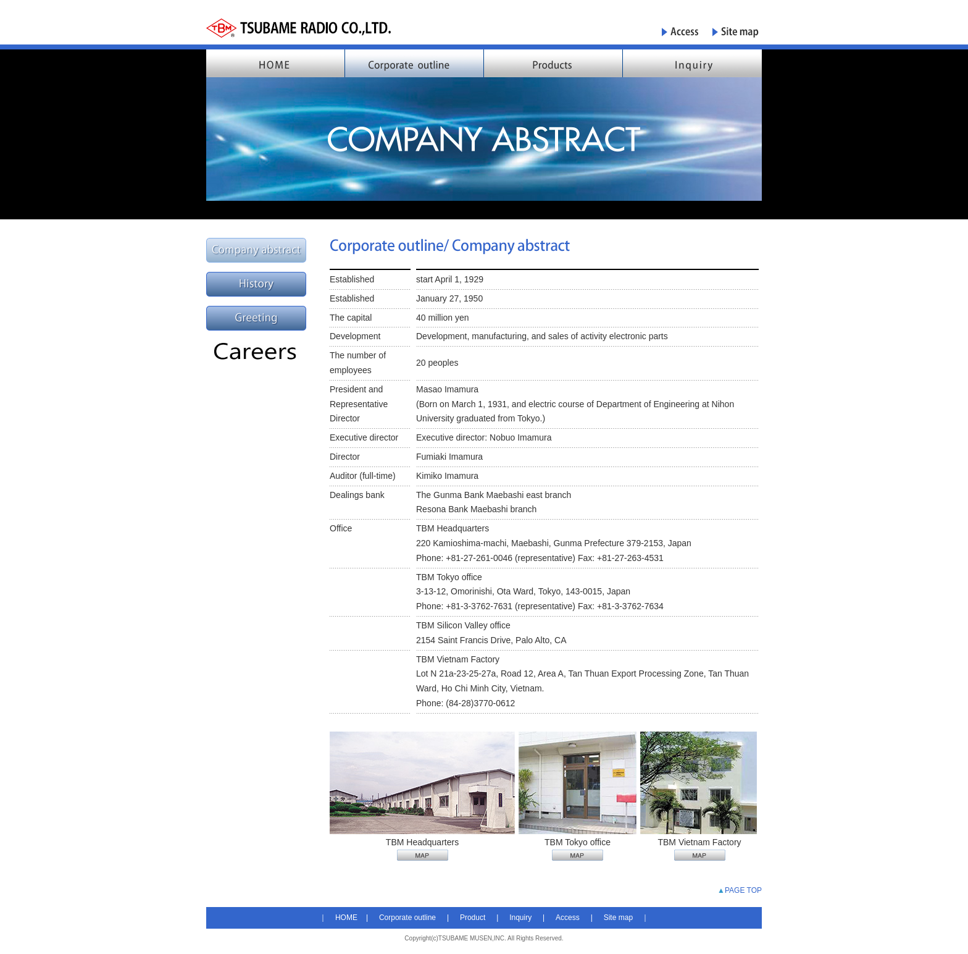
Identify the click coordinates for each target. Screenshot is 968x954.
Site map (618, 917)
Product (472, 917)
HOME (346, 917)
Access (568, 917)
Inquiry (520, 917)
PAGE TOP (743, 890)
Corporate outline (407, 917)
